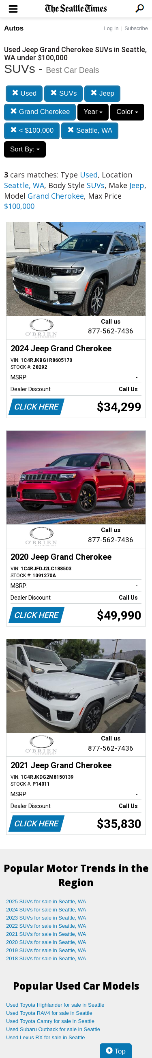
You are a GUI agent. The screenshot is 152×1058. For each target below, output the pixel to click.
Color (127, 112)
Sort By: (25, 149)
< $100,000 (32, 130)
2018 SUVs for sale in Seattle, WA (46, 958)
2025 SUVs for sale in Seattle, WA (46, 901)
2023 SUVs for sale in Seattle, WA (46, 918)
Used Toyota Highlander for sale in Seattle (55, 1005)
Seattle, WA (89, 130)
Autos (14, 28)
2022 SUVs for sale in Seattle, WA (46, 926)
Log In (111, 28)
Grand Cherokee (40, 112)
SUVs (63, 93)
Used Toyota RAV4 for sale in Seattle (49, 1013)
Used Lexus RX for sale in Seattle (45, 1037)
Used (24, 93)
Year (93, 112)
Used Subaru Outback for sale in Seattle (53, 1029)
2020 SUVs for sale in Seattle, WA (46, 942)
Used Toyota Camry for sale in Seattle (50, 1021)
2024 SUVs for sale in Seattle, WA (46, 910)
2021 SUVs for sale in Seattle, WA (46, 934)
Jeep (102, 93)
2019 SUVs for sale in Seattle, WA (46, 950)
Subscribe (136, 28)
